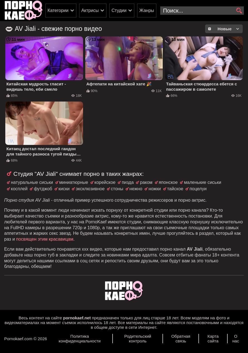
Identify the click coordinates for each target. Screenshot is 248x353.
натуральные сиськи (32, 182)
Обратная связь (180, 338)
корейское (105, 182)
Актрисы (90, 10)
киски (64, 188)
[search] (239, 11)
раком (146, 182)
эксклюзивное (90, 188)
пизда (128, 182)
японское (168, 182)
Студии (119, 10)
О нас (235, 338)
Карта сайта (212, 338)
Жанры (146, 10)
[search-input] (202, 10)
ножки (155, 188)
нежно (136, 188)
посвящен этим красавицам (44, 239)
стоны (117, 188)
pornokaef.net (77, 317)
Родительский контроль (137, 338)
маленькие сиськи (202, 182)
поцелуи (197, 188)
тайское (175, 188)
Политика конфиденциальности (80, 338)
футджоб (43, 188)
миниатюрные (73, 182)
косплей (19, 188)
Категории (58, 10)
